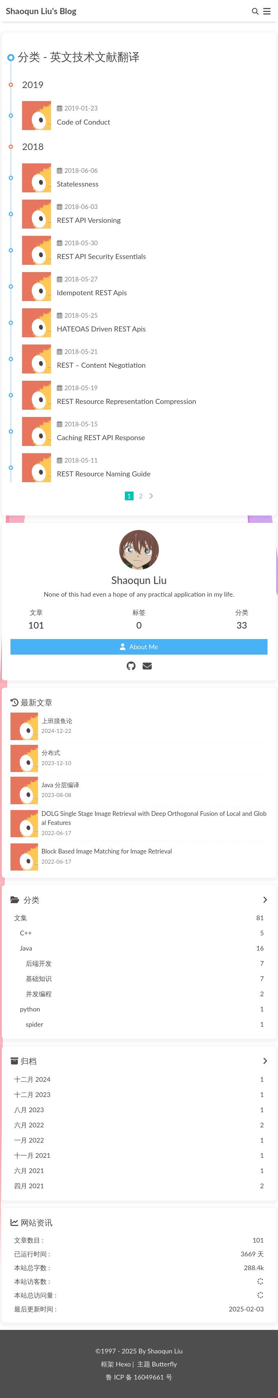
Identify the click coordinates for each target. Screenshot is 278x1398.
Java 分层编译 (61, 785)
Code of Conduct (83, 121)
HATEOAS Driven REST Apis (101, 328)
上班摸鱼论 (57, 721)
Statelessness (77, 183)
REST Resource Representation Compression (126, 401)
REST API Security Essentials (101, 256)
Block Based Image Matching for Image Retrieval (107, 851)
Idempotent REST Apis (92, 292)
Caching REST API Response (101, 437)
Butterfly (164, 1364)
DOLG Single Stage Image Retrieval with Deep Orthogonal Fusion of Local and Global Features (154, 818)
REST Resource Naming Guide (104, 473)
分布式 (51, 752)
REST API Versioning (89, 220)
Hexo (123, 1364)
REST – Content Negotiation (101, 364)
